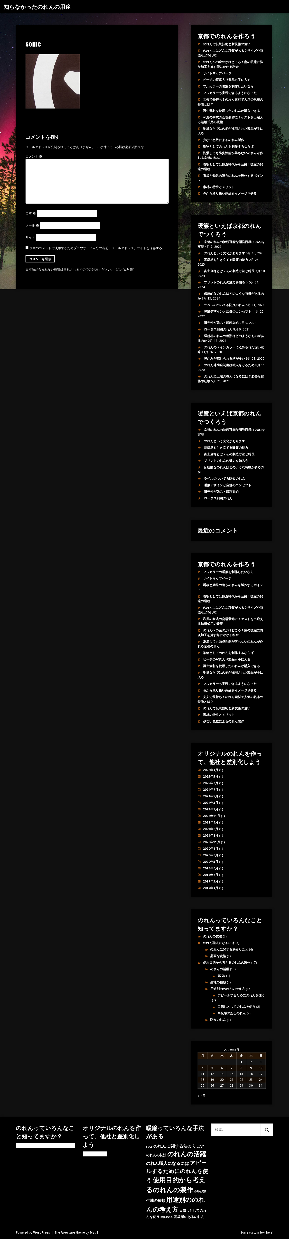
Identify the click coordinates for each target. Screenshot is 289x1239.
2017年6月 (210, 875)
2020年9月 (210, 848)
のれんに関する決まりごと (229, 949)
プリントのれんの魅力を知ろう (226, 282)
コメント (34, 156)
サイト (30, 237)
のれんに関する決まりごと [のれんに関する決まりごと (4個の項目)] (179, 1146)
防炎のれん (218, 1020)
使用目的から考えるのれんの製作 (226, 962)
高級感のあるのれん (231, 1013)
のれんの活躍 (219, 969)
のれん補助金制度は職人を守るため (229, 365)
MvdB (94, 1232)
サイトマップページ (217, 73)
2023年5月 (210, 809)
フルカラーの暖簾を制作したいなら (228, 86)
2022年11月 (211, 816)
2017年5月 (210, 881)
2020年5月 (210, 862)
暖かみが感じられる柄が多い (224, 358)
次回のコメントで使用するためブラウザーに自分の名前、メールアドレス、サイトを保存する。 (97, 248)
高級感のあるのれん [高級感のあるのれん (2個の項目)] (189, 1217)
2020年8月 (210, 855)
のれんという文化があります (224, 253)
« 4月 (201, 1095)
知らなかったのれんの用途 (37, 6)
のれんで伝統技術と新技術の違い (226, 44)
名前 (31, 213)
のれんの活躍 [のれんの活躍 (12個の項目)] (186, 1154)
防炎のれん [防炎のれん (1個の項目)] (167, 1217)
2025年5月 (210, 776)
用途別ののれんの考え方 (227, 989)
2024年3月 (210, 803)
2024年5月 (210, 796)
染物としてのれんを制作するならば (228, 146)
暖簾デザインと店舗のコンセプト (227, 311)
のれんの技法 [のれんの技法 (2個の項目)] (156, 1155)
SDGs (221, 975)
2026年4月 (210, 770)
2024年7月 (210, 789)
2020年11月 (211, 842)
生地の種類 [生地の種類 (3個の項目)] (155, 1200)
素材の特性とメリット (219, 187)
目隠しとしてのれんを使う (236, 1006)
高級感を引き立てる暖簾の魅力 (226, 260)
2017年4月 (210, 888)
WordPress (41, 1232)
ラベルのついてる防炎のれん (224, 305)
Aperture (68, 1232)
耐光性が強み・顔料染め (221, 323)
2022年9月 (210, 822)
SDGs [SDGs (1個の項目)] (149, 1146)
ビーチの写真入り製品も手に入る (226, 80)
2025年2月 (210, 783)
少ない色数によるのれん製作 (223, 140)
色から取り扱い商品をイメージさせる (230, 193)
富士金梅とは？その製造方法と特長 (229, 271)
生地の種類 (218, 982)
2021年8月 (210, 829)
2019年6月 (210, 868)
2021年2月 (210, 835)
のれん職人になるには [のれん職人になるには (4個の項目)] (167, 1163)
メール (32, 225)
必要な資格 (218, 956)
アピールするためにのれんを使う (241, 995)
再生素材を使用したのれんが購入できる (231, 111)
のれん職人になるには (219, 943)
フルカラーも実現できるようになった (230, 93)
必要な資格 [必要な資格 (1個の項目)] (200, 1191)
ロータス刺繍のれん (218, 329)
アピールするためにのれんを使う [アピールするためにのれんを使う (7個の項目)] (177, 1172)
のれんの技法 (212, 936)
